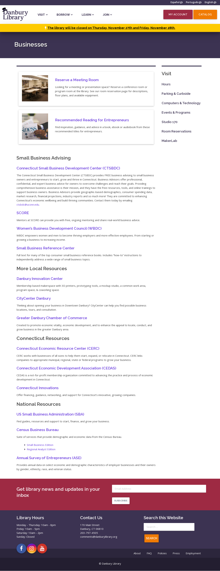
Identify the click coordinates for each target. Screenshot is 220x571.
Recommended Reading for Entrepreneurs (92, 120)
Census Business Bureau (38, 430)
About (137, 553)
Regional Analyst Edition (41, 449)
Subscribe (121, 501)
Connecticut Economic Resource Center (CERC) (58, 348)
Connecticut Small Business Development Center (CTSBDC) (68, 168)
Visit (41, 14)
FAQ (149, 553)
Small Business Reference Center (46, 248)
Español (175, 2)
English (209, 2)
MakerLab (169, 141)
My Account (178, 14)
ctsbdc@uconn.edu (28, 204)
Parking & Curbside (176, 93)
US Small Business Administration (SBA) (50, 414)
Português (192, 2)
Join (106, 14)
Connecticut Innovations (38, 388)
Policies (162, 553)
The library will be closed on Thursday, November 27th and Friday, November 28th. (111, 28)
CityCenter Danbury (34, 298)
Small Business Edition (40, 445)
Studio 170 (169, 122)
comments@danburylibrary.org (98, 537)
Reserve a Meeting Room (77, 80)
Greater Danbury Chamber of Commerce (52, 318)
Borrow (63, 14)
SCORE (23, 213)
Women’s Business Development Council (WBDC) (59, 228)
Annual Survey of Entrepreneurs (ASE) (49, 458)
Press (176, 553)
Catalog (205, 14)
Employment (193, 553)
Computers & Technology (181, 103)
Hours (166, 84)
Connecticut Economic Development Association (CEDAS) (66, 368)
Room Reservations (176, 131)
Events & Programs (176, 112)
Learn (86, 14)
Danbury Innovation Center (40, 278)
